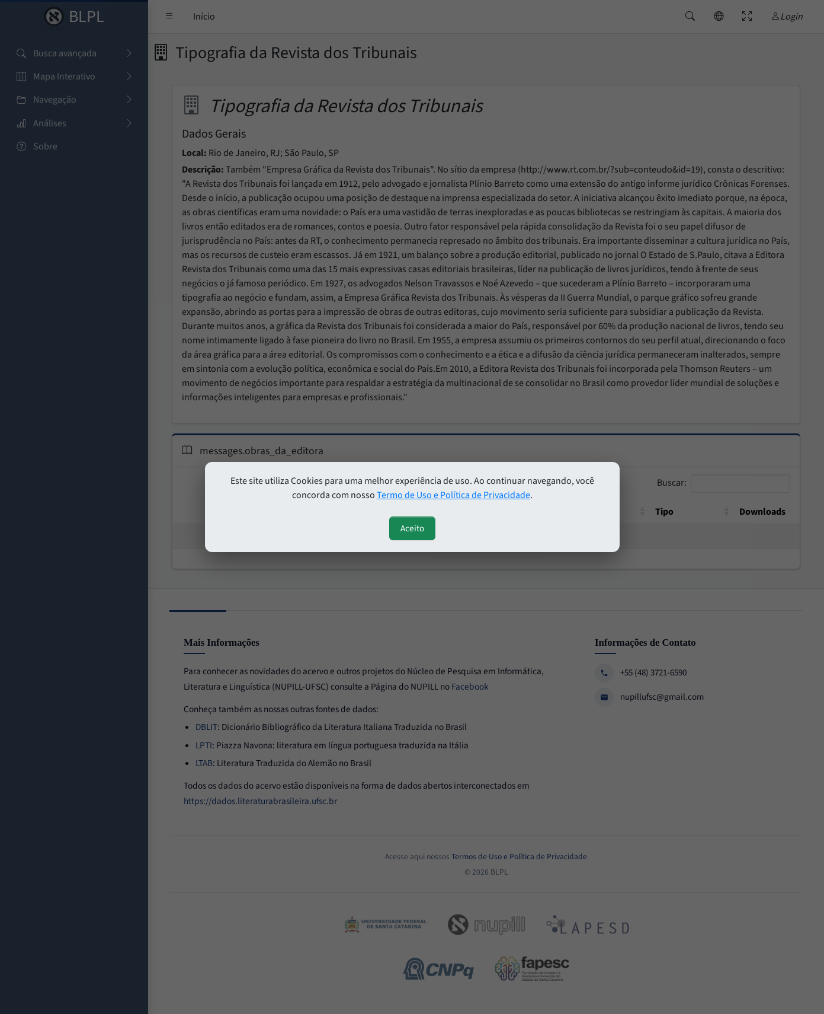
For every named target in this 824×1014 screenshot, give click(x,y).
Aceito (412, 528)
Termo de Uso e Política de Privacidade (453, 495)
